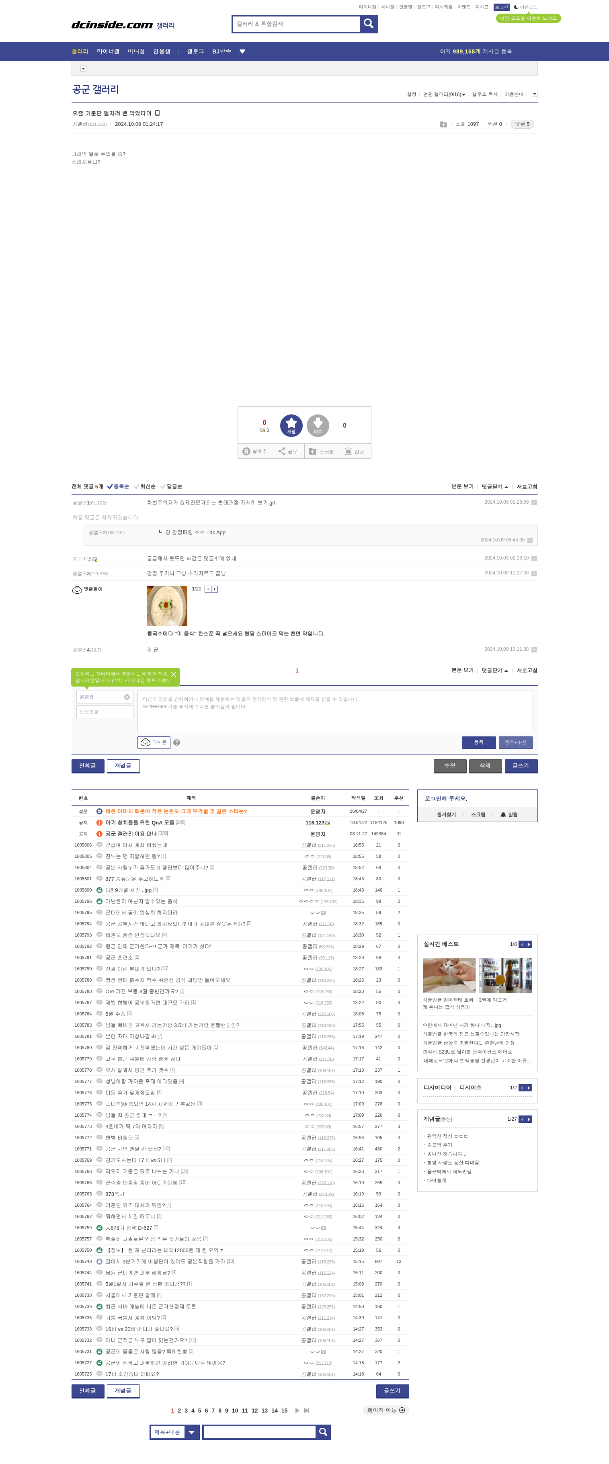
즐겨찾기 (446, 815)
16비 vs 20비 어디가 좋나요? (134, 1329)
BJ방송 (221, 51)
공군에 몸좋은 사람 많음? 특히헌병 (141, 1352)
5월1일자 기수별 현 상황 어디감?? (140, 1284)
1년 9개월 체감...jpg (124, 890)
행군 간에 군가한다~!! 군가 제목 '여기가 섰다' (153, 946)
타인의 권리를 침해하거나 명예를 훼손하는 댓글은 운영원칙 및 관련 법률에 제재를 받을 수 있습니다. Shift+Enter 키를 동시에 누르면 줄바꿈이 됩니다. (251, 703)
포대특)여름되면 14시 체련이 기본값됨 (146, 1104)
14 (274, 1410)
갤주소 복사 (485, 94)
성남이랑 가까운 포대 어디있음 (137, 1082)
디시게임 (444, 6)
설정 (411, 94)
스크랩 (443, 124)
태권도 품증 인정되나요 (128, 935)
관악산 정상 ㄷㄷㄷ (448, 1136)
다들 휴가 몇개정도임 (125, 1093)
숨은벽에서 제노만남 (449, 1172)
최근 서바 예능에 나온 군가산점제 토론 (146, 1307)
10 (235, 1410)
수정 (449, 766)
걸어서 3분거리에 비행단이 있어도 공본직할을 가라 (160, 1262)
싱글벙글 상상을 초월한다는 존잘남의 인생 (469, 1043)
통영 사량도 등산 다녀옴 (453, 1163)
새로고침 (527, 487)
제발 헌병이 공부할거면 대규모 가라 (142, 1003)
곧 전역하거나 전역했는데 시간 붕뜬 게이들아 (154, 1048)
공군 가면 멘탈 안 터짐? (128, 1149)
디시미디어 (438, 1088)
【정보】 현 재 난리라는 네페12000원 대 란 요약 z (159, 1250)
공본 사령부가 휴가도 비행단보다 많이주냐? (152, 868)
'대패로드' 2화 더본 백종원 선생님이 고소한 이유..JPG (477, 1061)
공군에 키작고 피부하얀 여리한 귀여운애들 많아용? (160, 1363)
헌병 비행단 (114, 1138)
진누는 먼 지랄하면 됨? (128, 856)
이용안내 (514, 94)
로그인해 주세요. (446, 799)
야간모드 (526, 7)
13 (265, 1410)
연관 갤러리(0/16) (444, 94)
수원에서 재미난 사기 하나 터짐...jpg (462, 1025)
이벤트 (464, 6)
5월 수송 (110, 1014)
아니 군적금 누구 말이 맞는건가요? (141, 1340)
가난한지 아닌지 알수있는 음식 (137, 901)
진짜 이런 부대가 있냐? (128, 969)
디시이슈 (470, 1088)
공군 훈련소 (114, 958)
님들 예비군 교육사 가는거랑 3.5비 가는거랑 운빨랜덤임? (167, 1025)
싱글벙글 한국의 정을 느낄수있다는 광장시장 (471, 1034)
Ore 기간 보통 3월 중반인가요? (137, 991)
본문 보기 (462, 487)
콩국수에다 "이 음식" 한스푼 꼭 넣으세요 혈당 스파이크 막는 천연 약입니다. (236, 634)
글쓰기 (521, 766)
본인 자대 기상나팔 (123, 1036)
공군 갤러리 (95, 89)
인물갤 (405, 6)
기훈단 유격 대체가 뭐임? (130, 1205)
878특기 (110, 1194)
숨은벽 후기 (440, 1145)
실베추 (254, 451)
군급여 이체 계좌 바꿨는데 (131, 845)
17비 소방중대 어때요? (127, 1374)
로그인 (502, 7)
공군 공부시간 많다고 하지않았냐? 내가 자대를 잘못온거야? (170, 924)
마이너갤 (368, 6)
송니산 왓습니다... (446, 1154)
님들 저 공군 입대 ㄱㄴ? (128, 1115)
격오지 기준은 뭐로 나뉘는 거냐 (137, 1172)
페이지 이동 (386, 1410)
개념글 (123, 766)
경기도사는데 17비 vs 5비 (131, 1160)
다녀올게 (437, 1180)
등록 (479, 742)
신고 (354, 451)
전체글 (87, 766)
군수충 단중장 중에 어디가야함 (137, 1183)
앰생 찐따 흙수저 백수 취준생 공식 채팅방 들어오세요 (163, 980)
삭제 (534, 502)
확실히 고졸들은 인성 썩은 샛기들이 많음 (148, 1239)
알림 (509, 815)
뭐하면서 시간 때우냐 (125, 1217)
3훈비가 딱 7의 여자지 (126, 1127)
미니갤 (387, 6)
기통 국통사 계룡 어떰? (128, 1318)
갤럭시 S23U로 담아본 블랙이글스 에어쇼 (468, 1052)
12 (255, 1410)
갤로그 (424, 6)
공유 (288, 451)
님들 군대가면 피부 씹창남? (133, 1273)
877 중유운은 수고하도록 (130, 879)
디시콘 (482, 6)
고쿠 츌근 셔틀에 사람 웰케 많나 (138, 1059)
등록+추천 (515, 742)
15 (284, 1410)
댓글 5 (522, 124)
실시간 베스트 (441, 944)
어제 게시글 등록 (476, 51)
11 (245, 1410)
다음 (297, 1410)
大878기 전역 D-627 (124, 1228)
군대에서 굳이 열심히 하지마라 (137, 913)
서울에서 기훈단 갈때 (125, 1295)
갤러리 (80, 51)
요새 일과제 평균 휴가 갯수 (132, 1070)
